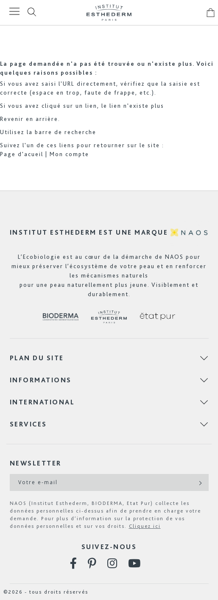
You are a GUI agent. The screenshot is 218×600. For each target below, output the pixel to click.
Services (28, 424)
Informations (41, 380)
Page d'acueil (21, 154)
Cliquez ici (145, 526)
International (42, 402)
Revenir (12, 118)
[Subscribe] (199, 482)
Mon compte (69, 154)
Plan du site (37, 358)
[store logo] (109, 12)
